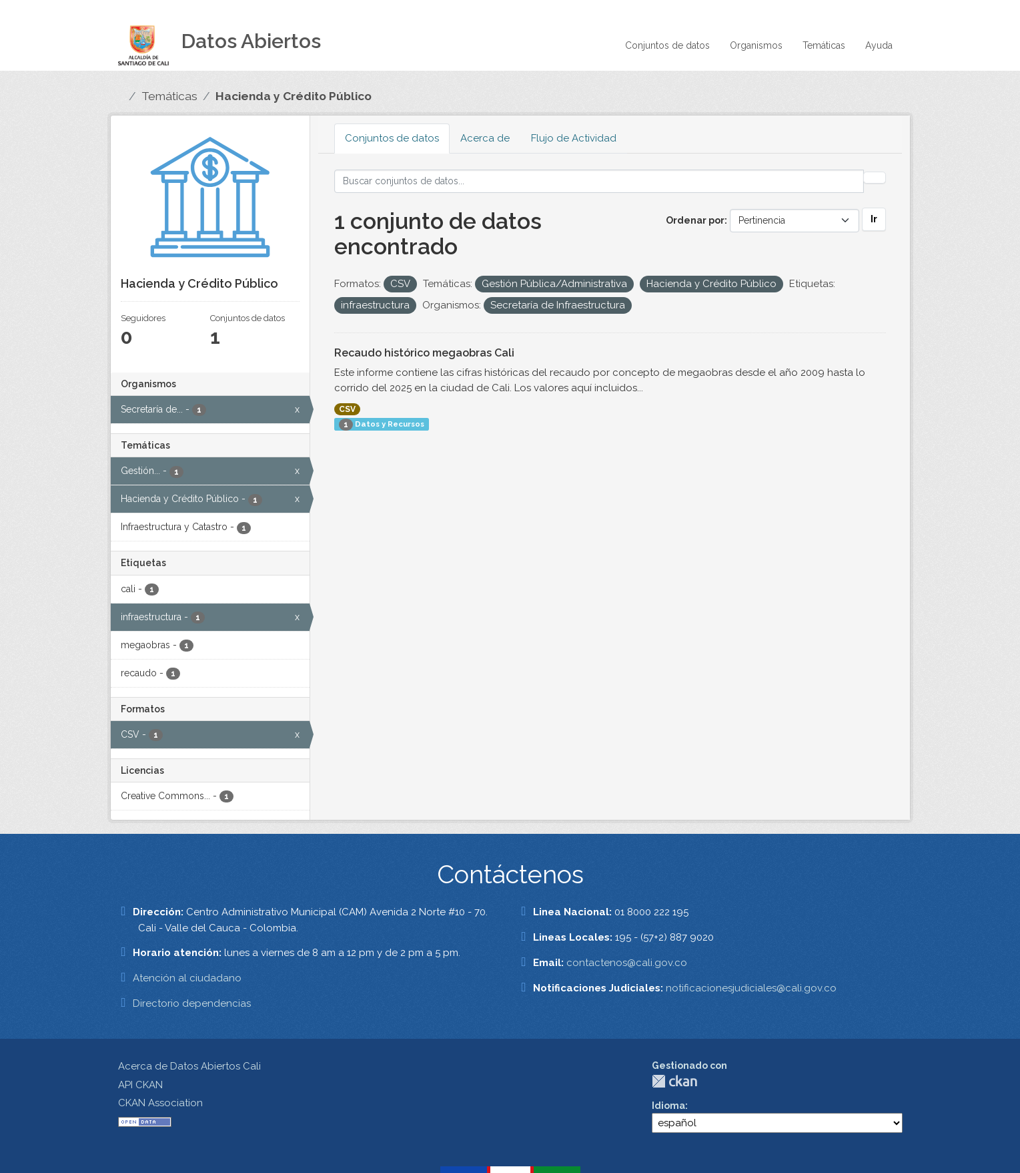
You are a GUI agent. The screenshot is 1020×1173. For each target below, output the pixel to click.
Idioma (668, 1105)
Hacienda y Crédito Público (293, 96)
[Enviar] (874, 178)
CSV (347, 409)
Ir (874, 219)
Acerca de (485, 138)
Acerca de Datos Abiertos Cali (189, 1066)
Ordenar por (695, 220)
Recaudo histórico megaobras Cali (424, 352)
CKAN (674, 1081)
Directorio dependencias (192, 1003)
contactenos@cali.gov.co (626, 963)
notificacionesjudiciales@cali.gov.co (751, 988)
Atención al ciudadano (187, 978)
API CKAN (140, 1085)
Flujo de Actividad (573, 138)
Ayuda (879, 45)
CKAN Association (160, 1103)
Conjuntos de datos (667, 45)
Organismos (756, 45)
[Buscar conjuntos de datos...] (599, 181)
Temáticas (824, 45)
